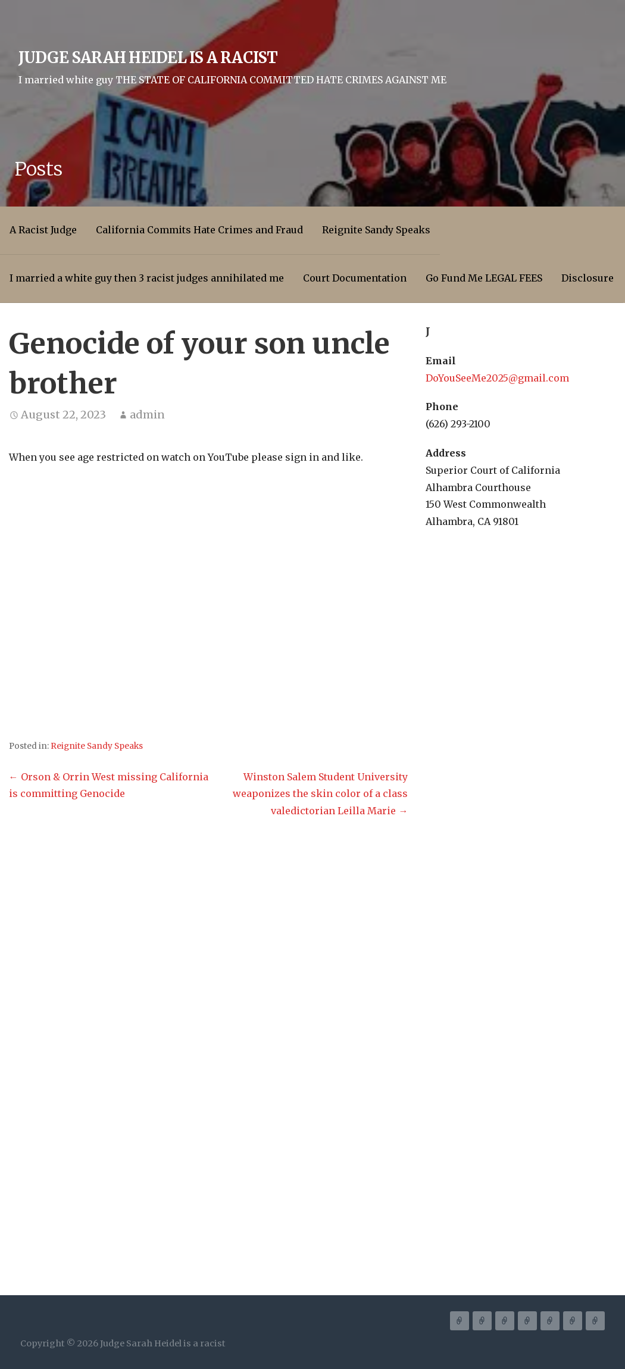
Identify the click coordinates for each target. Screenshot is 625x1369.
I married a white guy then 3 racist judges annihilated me (147, 278)
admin (147, 414)
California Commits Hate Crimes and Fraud (199, 230)
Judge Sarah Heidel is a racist (148, 57)
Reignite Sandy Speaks (376, 230)
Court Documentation (355, 278)
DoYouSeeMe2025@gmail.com (497, 378)
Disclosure (587, 278)
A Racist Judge (43, 230)
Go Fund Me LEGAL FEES (484, 278)
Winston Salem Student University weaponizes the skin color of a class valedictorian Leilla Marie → (320, 794)
